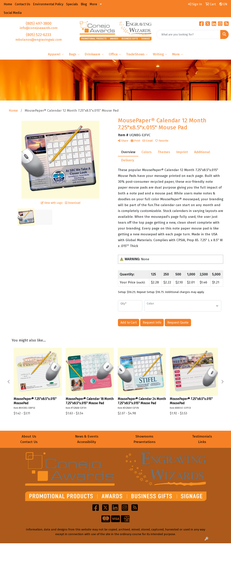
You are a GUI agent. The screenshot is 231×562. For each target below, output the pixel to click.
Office (115, 54)
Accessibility (86, 442)
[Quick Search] (188, 34)
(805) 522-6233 (38, 34)
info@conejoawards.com (39, 28)
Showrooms (144, 436)
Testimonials (202, 436)
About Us (29, 436)
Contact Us (28, 442)
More (177, 54)
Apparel (56, 54)
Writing (160, 54)
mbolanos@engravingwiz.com (38, 40)
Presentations (144, 442)
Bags (74, 54)
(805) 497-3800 (38, 23)
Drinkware (94, 54)
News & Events (86, 436)
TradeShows (137, 54)
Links (202, 442)
